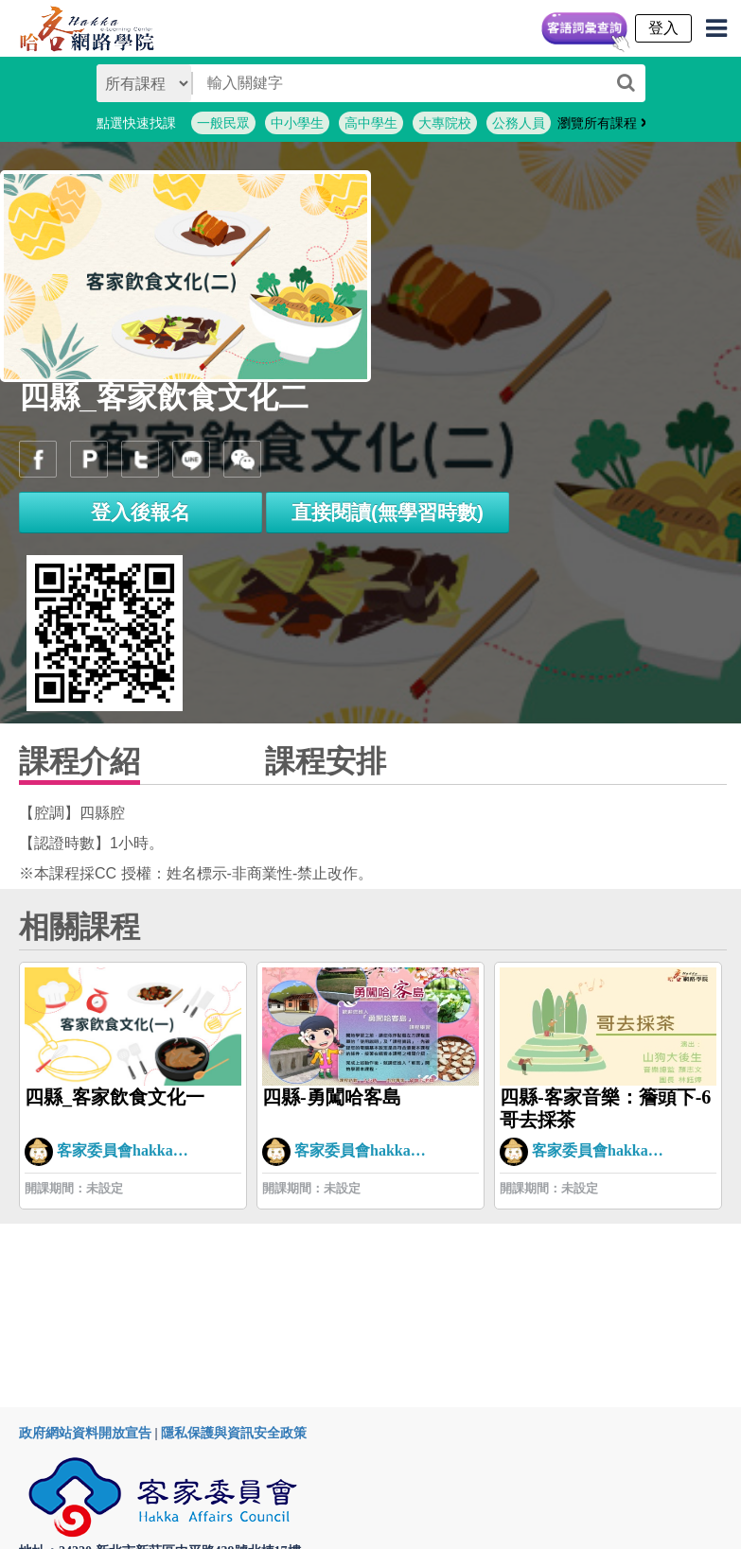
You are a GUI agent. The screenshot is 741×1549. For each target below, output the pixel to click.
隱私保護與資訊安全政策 (234, 1433)
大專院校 (444, 123)
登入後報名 (140, 512)
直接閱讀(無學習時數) (387, 512)
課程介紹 (79, 761)
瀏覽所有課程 (602, 123)
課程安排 (325, 761)
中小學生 (297, 123)
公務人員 (518, 123)
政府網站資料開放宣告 (85, 1433)
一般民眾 (223, 123)
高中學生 (370, 123)
